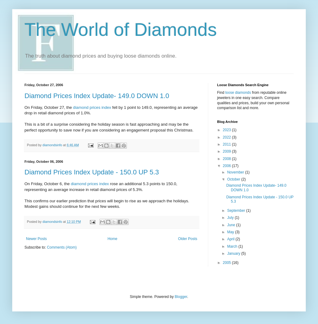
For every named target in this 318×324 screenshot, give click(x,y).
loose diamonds (238, 92)
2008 (227, 159)
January (234, 253)
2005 (227, 263)
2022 (227, 137)
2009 (227, 151)
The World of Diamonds (120, 29)
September (236, 210)
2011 (227, 144)
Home (112, 239)
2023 (227, 130)
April (231, 239)
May (231, 232)
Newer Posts (36, 239)
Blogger (181, 297)
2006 (227, 166)
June (231, 225)
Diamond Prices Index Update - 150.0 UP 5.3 (91, 172)
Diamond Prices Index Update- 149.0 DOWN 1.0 (96, 96)
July (231, 217)
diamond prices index (92, 107)
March (233, 246)
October (234, 179)
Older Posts (187, 239)
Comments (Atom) (61, 247)
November (236, 172)
